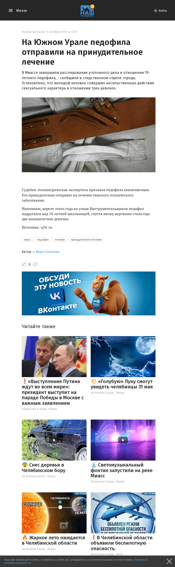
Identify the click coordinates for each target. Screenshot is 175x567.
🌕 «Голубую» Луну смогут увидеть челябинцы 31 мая (122, 384)
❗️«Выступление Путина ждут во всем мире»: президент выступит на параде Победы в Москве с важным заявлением (53, 392)
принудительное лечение (86, 239)
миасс (27, 239)
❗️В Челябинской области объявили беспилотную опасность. (122, 543)
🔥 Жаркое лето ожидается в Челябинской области (53, 540)
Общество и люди (34, 409)
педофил (43, 239)
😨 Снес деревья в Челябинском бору (43, 467)
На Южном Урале (33, 32)
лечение (60, 239)
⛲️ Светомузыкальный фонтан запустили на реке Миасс (122, 470)
